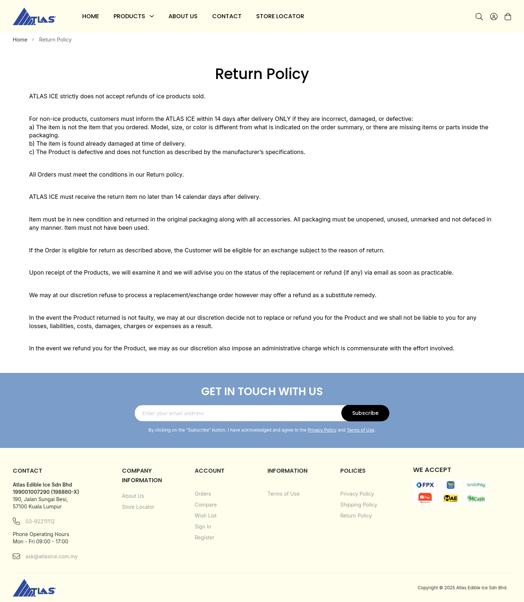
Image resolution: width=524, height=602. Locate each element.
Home (21, 39)
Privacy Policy (321, 430)
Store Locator (138, 507)
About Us (133, 496)
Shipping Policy (358, 504)
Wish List (206, 515)
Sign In (203, 526)
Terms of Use (360, 430)
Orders (203, 494)
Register (204, 537)
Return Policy (356, 515)
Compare (206, 504)
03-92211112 (34, 521)
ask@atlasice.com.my (45, 556)
